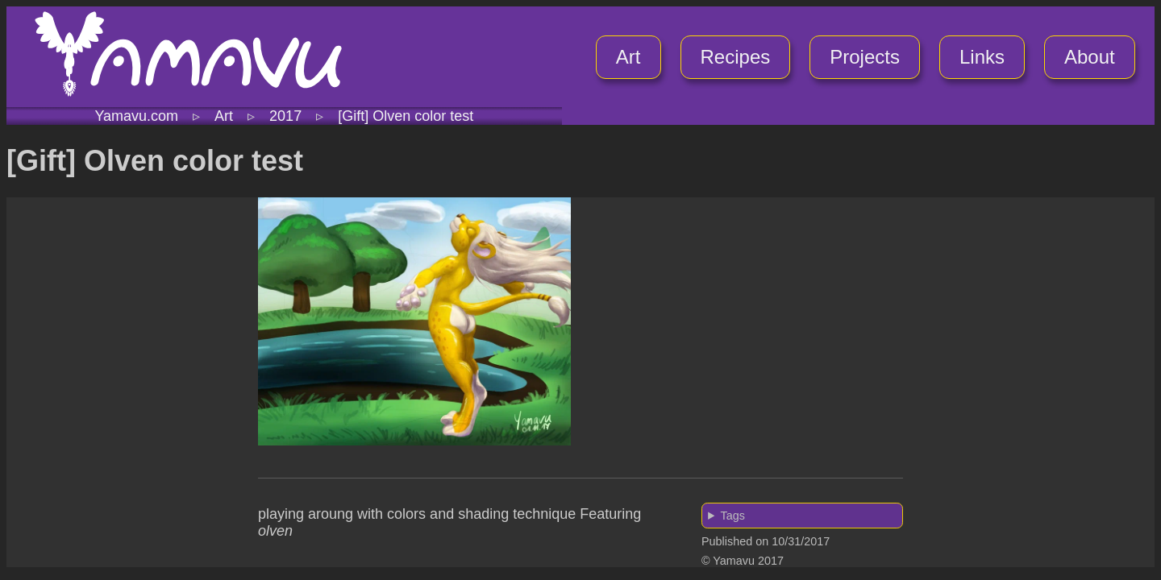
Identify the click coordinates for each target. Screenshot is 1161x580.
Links (982, 57)
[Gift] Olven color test (405, 116)
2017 (285, 116)
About (1089, 57)
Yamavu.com (136, 116)
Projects (865, 57)
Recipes (736, 57)
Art (628, 57)
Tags (732, 515)
